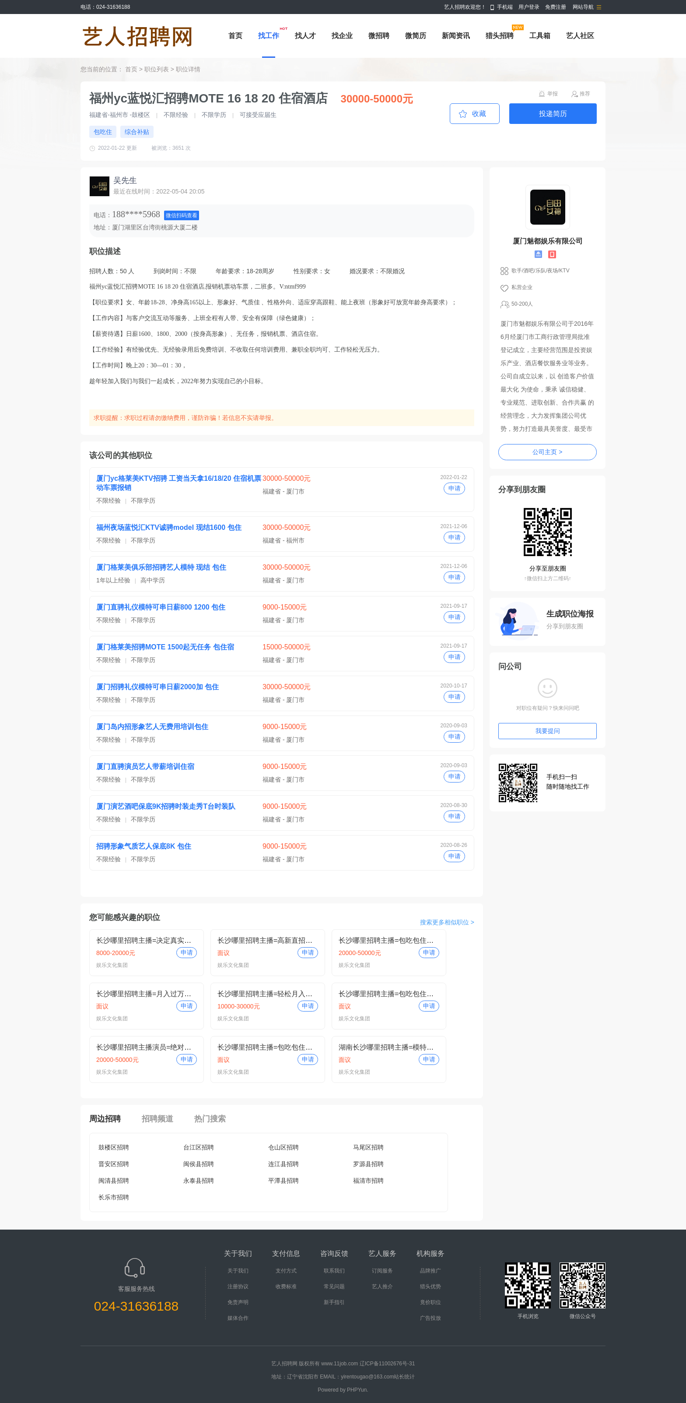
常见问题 (334, 1286)
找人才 (305, 35)
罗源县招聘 (368, 1163)
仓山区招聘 (283, 1147)
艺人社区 (580, 35)
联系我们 (334, 1271)
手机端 (505, 7)
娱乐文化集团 (112, 965)
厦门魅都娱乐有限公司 (548, 241)
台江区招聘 (198, 1147)
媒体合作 (238, 1318)
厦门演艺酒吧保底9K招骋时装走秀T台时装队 (165, 806)
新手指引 (334, 1302)
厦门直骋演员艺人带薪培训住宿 (145, 766)
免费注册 (555, 7)
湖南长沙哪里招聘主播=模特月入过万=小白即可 (413, 1047)
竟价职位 (430, 1302)
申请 (454, 488)
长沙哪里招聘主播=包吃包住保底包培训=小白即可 (416, 994)
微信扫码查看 (181, 215)
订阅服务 (382, 1271)
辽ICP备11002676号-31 (387, 1364)
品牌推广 (430, 1271)
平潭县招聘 (283, 1180)
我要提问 (548, 730)
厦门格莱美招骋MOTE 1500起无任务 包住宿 (165, 647)
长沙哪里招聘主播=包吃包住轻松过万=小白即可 (413, 940)
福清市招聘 (368, 1180)
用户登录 (528, 7)
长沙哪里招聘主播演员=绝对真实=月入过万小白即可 (177, 1047)
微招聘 (378, 35)
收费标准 (286, 1286)
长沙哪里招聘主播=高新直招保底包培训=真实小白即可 (302, 940)
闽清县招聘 (113, 1180)
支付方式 (286, 1271)
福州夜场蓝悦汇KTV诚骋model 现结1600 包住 (169, 527)
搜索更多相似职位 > (447, 922)
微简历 (415, 35)
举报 (552, 94)
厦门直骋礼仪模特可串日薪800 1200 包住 (160, 607)
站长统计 (404, 1377)
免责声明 (238, 1302)
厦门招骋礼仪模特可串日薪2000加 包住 (157, 687)
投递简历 (553, 113)
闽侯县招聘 (198, 1163)
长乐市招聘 (113, 1197)
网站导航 (583, 7)
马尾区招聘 (368, 1147)
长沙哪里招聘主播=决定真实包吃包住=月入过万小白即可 (184, 940)
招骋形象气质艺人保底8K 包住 (143, 846)
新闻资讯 (456, 35)
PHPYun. (357, 1390)
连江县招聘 (283, 1163)
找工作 (268, 35)
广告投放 (430, 1318)
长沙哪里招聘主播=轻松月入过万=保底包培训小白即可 (302, 994)
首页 (235, 35)
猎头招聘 (500, 35)
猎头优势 (430, 1286)
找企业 (342, 35)
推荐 (585, 94)
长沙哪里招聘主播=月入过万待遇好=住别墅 (163, 994)
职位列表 (156, 69)
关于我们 (238, 1271)
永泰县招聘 (198, 1180)
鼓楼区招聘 (113, 1147)
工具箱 (539, 35)
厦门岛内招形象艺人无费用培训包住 (152, 726)
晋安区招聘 (113, 1163)
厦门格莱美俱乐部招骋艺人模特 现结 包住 (161, 567)
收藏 (479, 113)
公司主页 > (547, 451)
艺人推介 (382, 1286)
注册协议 (238, 1286)
